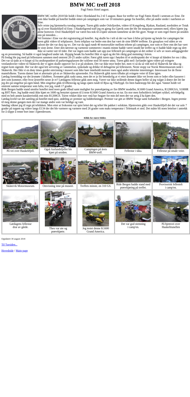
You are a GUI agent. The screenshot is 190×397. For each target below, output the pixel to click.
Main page (22, 250)
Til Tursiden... (9, 244)
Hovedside (7, 250)
